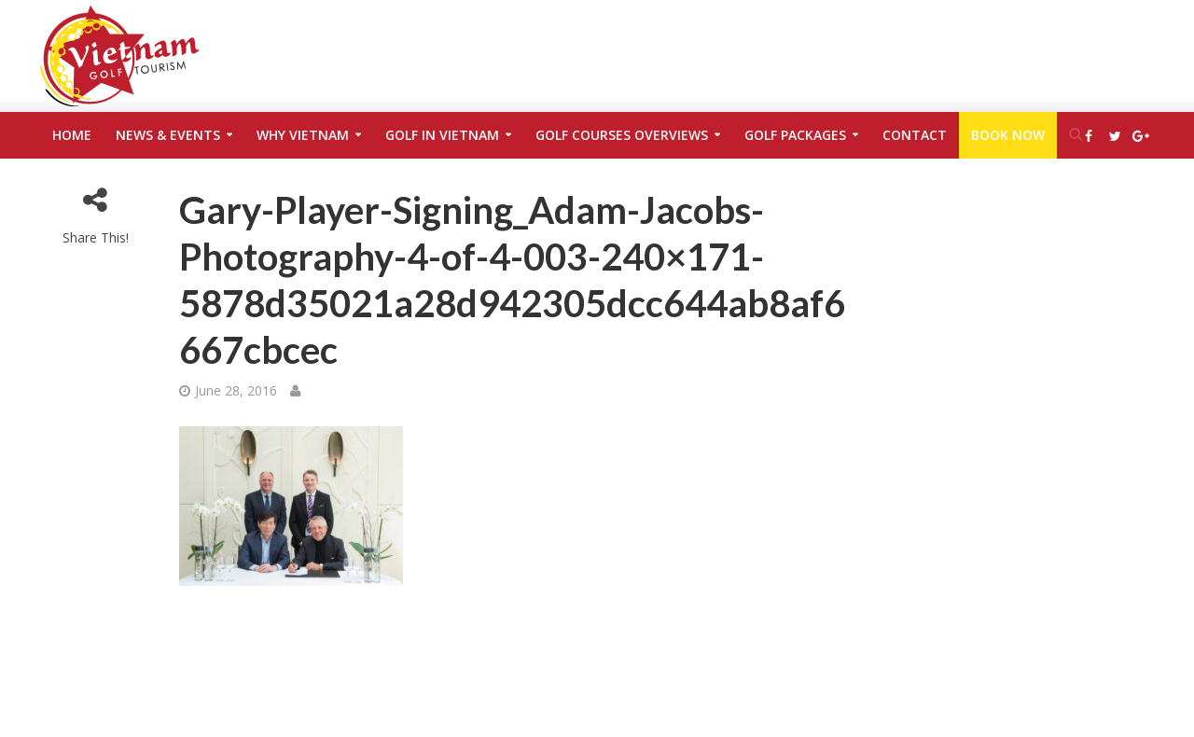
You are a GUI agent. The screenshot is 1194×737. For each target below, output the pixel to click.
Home (71, 135)
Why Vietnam (303, 135)
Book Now (1008, 135)
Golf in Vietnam (442, 135)
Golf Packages (795, 135)
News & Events (168, 135)
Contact (914, 135)
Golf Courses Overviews (621, 135)
